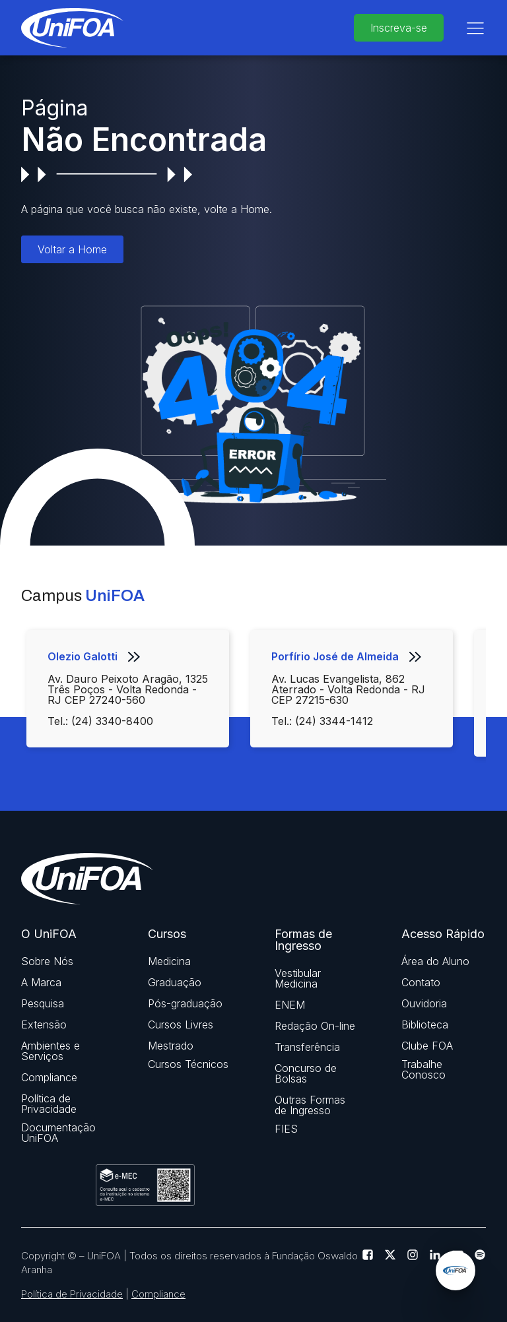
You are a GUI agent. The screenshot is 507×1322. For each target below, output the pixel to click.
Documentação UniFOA (58, 1132)
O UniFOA (49, 934)
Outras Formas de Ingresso (310, 1105)
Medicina (169, 961)
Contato (420, 982)
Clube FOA (427, 1045)
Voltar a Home (72, 249)
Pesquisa (42, 1003)
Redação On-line (315, 1026)
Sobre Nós (47, 961)
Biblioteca (424, 1024)
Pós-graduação (185, 1003)
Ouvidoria (424, 1003)
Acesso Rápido (443, 934)
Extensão (44, 1024)
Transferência (307, 1047)
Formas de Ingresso (303, 940)
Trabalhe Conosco (423, 1069)
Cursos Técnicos (188, 1064)
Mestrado (170, 1045)
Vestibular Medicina (298, 978)
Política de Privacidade (49, 1103)
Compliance (49, 1077)
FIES (286, 1128)
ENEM (290, 1004)
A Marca (41, 982)
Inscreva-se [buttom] (398, 27)
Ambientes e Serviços (50, 1050)
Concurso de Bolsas (306, 1073)
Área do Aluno (435, 961)
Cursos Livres (180, 1024)
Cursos (167, 934)
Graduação (174, 982)
